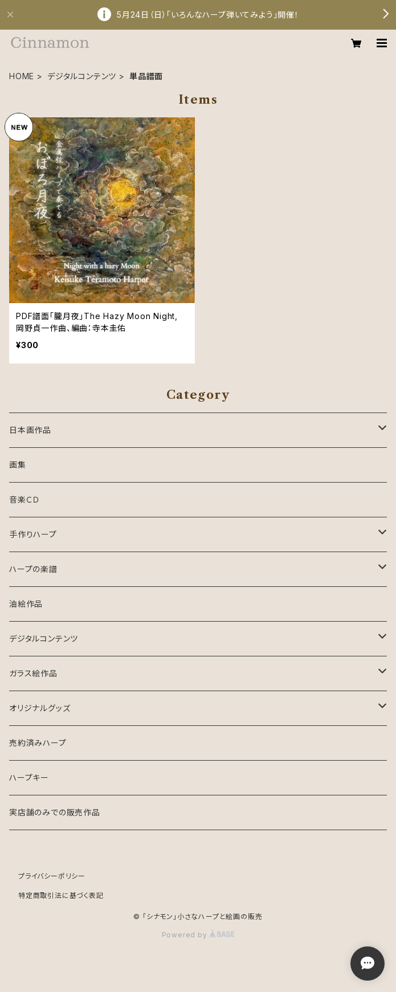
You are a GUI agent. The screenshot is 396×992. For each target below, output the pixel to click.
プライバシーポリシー (51, 876)
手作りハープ (33, 534)
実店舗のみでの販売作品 (54, 812)
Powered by (198, 934)
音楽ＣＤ (24, 499)
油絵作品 (26, 604)
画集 (17, 465)
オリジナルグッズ (39, 708)
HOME (21, 76)
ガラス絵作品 (33, 673)
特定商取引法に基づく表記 (61, 895)
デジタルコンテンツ (81, 76)
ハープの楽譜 (33, 569)
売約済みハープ (38, 743)
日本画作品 (30, 430)
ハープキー (29, 777)
